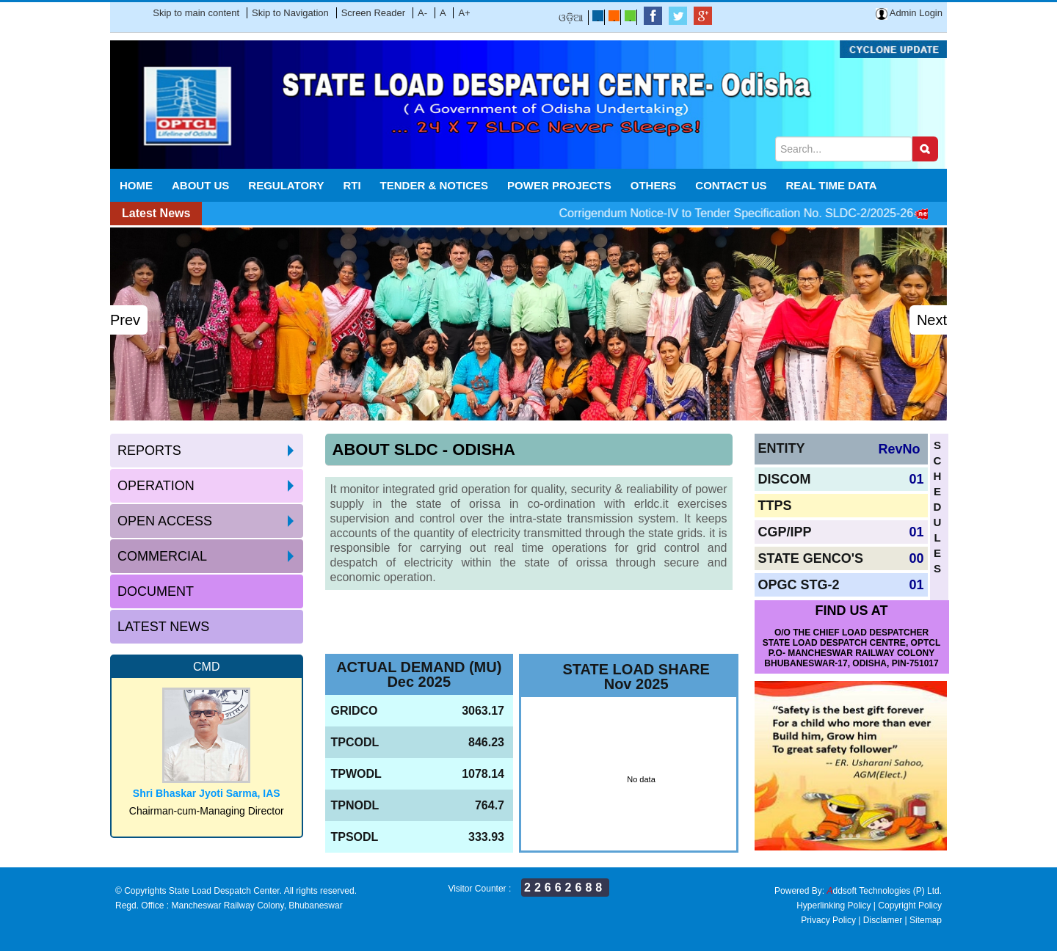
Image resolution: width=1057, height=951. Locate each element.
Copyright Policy (910, 905)
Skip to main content (196, 12)
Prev (125, 320)
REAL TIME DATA (831, 185)
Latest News (163, 626)
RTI (351, 185)
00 (916, 558)
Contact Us (730, 185)
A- (422, 12)
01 (916, 479)
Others (654, 185)
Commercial (162, 556)
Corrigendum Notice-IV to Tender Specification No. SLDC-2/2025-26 (755, 213)
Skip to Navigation (290, 12)
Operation (156, 485)
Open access (164, 521)
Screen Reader (373, 12)
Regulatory (286, 185)
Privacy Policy (828, 920)
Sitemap (925, 920)
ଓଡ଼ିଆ (571, 17)
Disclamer (882, 920)
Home (136, 185)
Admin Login (909, 12)
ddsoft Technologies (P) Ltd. (884, 891)
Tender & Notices (434, 185)
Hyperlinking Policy (833, 905)
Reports (149, 450)
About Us (200, 185)
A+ (464, 12)
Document (155, 591)
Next (932, 320)
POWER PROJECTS (559, 185)
